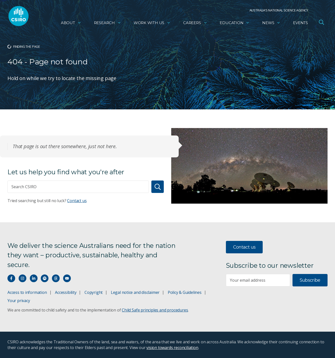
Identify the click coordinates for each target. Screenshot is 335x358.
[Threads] (56, 278)
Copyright (93, 292)
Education (235, 23)
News (271, 23)
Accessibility (65, 292)
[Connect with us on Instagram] (22, 278)
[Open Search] (321, 23)
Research (107, 23)
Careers (195, 23)
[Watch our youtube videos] (67, 278)
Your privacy (18, 300)
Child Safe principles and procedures (155, 310)
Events (300, 23)
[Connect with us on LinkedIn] (34, 278)
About (71, 23)
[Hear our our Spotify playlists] (44, 278)
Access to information (27, 292)
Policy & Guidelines (185, 292)
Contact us (76, 200)
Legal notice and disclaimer (135, 292)
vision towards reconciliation (172, 347)
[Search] (157, 186)
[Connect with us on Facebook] (11, 278)
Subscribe (310, 280)
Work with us (152, 23)
